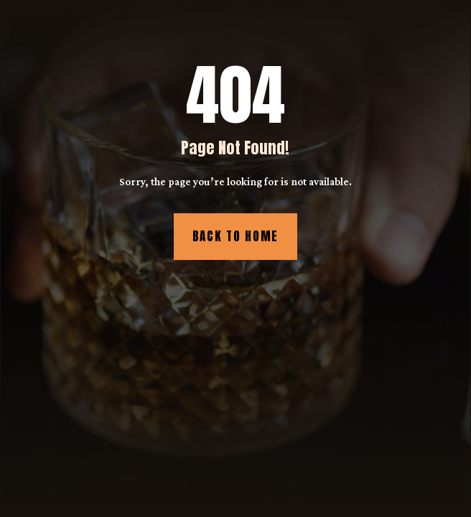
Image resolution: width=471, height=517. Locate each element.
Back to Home (235, 236)
